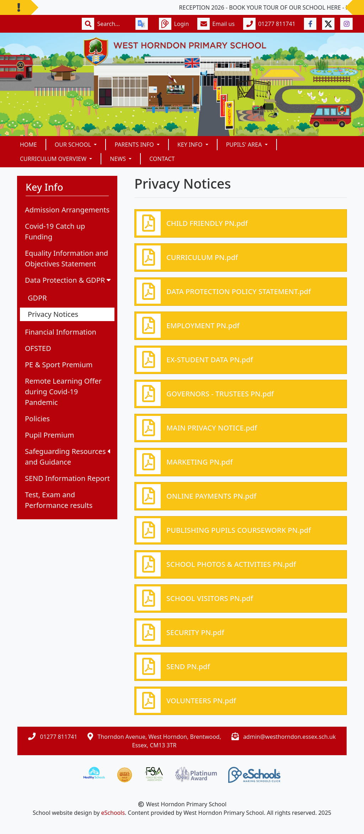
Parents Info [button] (134, 144)
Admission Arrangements (67, 210)
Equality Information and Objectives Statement (66, 258)
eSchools (113, 813)
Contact (162, 159)
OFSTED (38, 348)
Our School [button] (74, 144)
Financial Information (60, 332)
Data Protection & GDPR (68, 280)
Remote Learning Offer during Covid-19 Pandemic (63, 391)
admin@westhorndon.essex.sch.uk (289, 737)
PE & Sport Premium (58, 364)
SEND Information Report (67, 478)
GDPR (37, 298)
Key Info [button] (190, 144)
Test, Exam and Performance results (58, 500)
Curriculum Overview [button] (54, 159)
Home (28, 144)
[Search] (112, 24)
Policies (37, 418)
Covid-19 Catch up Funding (55, 231)
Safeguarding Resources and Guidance (67, 456)
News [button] (118, 159)
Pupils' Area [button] (244, 144)
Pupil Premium (49, 435)
